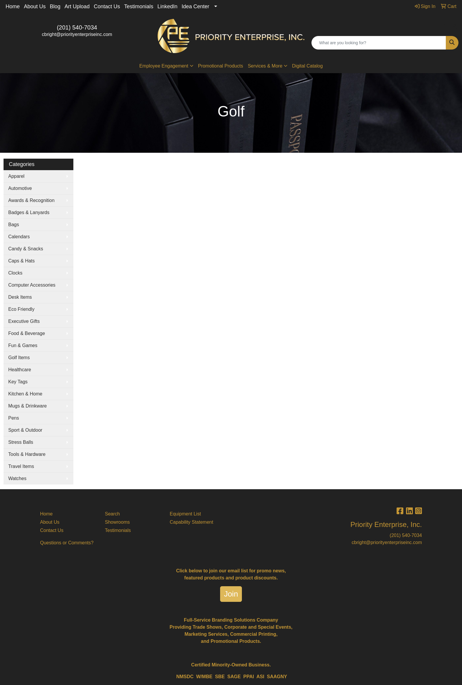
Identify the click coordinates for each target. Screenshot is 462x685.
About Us (35, 6)
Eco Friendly (21, 309)
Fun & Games (22, 345)
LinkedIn (167, 6)
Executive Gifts (24, 321)
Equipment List (185, 513)
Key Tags (18, 381)
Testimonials (138, 6)
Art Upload (77, 6)
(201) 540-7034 (77, 27)
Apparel (16, 176)
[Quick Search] (378, 43)
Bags (13, 224)
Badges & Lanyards (29, 212)
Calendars (19, 236)
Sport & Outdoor (25, 430)
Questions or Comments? (66, 542)
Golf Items (19, 357)
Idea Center (195, 6)
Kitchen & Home (25, 393)
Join (231, 593)
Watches (17, 478)
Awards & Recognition (31, 200)
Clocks (15, 272)
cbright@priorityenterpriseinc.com (77, 34)
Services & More (265, 65)
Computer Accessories (31, 285)
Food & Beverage (26, 333)
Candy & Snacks (25, 248)
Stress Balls (20, 442)
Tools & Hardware (26, 454)
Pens (13, 417)
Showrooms (117, 522)
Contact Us (107, 6)
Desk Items (20, 297)
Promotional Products (220, 65)
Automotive (20, 188)
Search (112, 513)
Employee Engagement (163, 65)
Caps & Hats (21, 260)
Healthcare (19, 369)
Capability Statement (191, 522)
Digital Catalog (307, 65)
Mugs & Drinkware (27, 405)
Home (13, 6)
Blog (55, 6)
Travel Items (21, 466)
